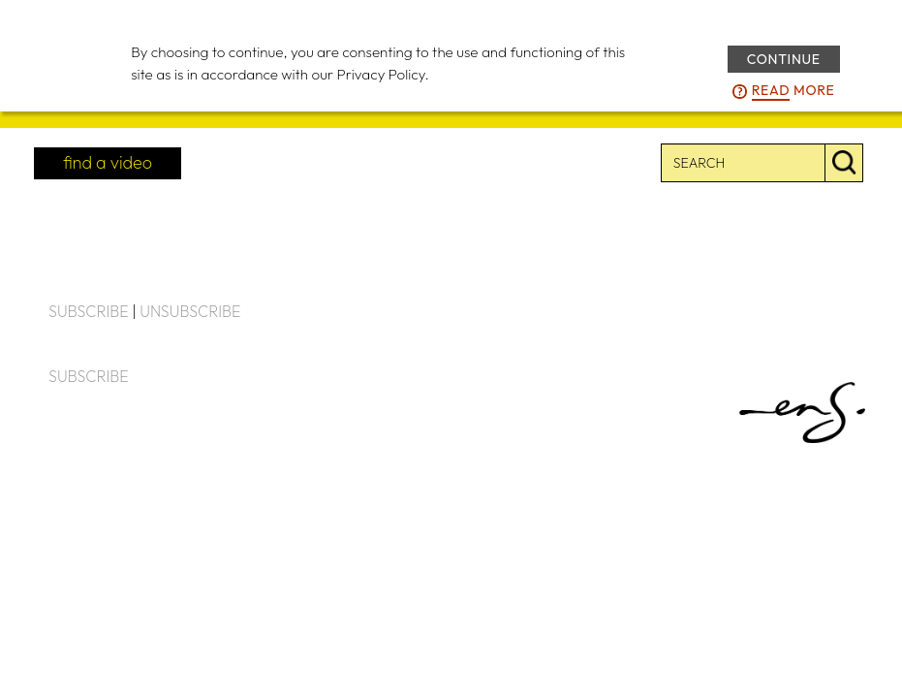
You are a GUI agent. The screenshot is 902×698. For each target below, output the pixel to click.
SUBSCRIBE (88, 311)
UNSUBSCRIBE (190, 311)
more (793, 91)
